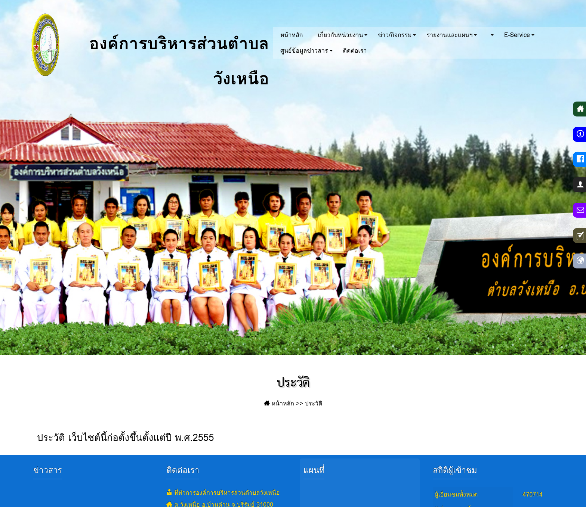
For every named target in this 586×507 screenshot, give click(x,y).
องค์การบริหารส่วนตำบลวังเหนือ (142, 44)
